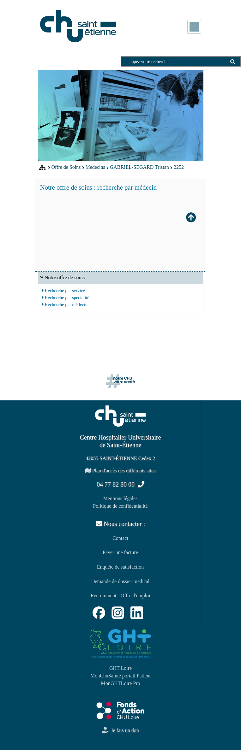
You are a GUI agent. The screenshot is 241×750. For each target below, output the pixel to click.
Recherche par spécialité (65, 297)
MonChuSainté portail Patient (120, 675)
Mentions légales (120, 498)
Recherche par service (63, 290)
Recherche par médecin (64, 304)
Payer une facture (120, 552)
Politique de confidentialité (120, 506)
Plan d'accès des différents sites (120, 470)
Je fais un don (120, 730)
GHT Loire (120, 668)
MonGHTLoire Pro (120, 683)
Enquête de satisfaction (120, 567)
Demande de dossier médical (120, 581)
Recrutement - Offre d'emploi (120, 595)
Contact (120, 538)
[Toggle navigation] (194, 27)
